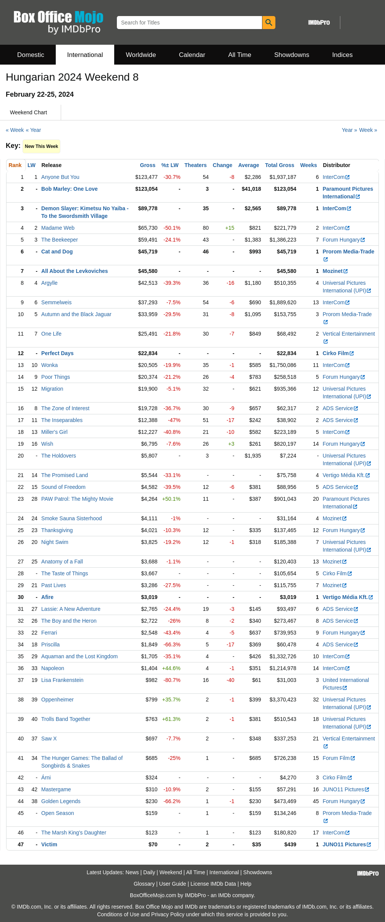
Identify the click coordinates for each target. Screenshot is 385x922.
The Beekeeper (59, 240)
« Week (15, 130)
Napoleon (52, 668)
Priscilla (50, 644)
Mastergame (56, 789)
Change (222, 165)
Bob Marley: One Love (69, 189)
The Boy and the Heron (69, 621)
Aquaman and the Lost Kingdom (79, 656)
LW (32, 165)
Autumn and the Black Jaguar (76, 314)
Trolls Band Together (65, 719)
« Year (33, 130)
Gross (147, 165)
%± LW (169, 165)
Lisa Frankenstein (62, 680)
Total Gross (279, 165)
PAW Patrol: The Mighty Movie (77, 499)
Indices (342, 54)
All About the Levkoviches (74, 271)
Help (245, 884)
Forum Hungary (344, 240)
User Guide (172, 884)
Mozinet (335, 271)
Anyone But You (60, 177)
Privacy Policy (167, 914)
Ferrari (49, 633)
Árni (46, 777)
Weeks (308, 165)
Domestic (30, 54)
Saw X (49, 738)
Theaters (195, 165)
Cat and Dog (57, 251)
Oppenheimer (57, 699)
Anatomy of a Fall (62, 561)
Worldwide (141, 54)
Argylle (49, 283)
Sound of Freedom (63, 487)
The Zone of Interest (65, 408)
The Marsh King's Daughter (73, 832)
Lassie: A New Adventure (70, 609)
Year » (349, 130)
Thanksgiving (57, 530)
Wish (47, 444)
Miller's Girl (54, 432)
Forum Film (339, 758)
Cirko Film (338, 353)
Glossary (144, 884)
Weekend (171, 872)
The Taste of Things (64, 573)
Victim (49, 844)
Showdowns (291, 54)
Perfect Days (57, 353)
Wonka (49, 365)
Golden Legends (61, 801)
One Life (51, 334)
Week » (368, 130)
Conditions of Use (118, 914)
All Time (239, 54)
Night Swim (54, 542)
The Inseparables (61, 420)
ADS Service (341, 408)
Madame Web (57, 228)
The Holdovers (58, 456)
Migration (52, 389)
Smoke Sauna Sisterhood (71, 518)
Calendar (192, 54)
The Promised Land (64, 475)
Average (248, 165)
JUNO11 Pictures (346, 789)
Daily (149, 872)
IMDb (224, 895)
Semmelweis (56, 302)
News (132, 872)
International (85, 54)
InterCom (337, 177)
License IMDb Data (213, 884)
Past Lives (53, 585)
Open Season (57, 813)
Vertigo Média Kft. (347, 475)
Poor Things (55, 377)
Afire (47, 597)
